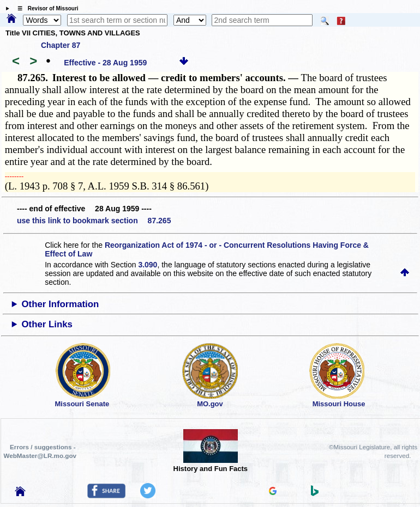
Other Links (47, 324)
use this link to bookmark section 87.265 (94, 220)
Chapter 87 (60, 45)
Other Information (60, 304)
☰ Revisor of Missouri (45, 8)
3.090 (147, 264)
